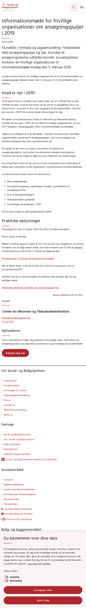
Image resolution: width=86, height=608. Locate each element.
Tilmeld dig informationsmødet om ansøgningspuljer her (30, 287)
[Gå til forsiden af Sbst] (9, 7)
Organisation (10, 380)
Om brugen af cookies (15, 390)
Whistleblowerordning (15, 409)
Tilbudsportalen (11, 499)
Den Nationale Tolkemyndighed (20, 494)
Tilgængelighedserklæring (17, 395)
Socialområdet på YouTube (19, 513)
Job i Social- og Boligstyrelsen (19, 439)
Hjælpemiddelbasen (14, 484)
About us (8, 414)
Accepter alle (43, 590)
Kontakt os (9, 404)
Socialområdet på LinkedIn (18, 508)
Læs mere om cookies (39, 563)
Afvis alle (43, 600)
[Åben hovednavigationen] (83, 7)
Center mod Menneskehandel (19, 489)
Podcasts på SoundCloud (16, 519)
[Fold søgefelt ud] (73, 7)
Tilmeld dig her (15, 353)
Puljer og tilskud (12, 444)
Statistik (14, 576)
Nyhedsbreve (11, 449)
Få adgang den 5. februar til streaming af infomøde (28, 258)
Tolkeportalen (11, 503)
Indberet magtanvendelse (17, 453)
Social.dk (8, 479)
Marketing (16, 580)
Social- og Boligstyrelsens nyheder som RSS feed (29, 459)
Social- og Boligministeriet (17, 434)
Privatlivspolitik (11, 385)
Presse (7, 400)
